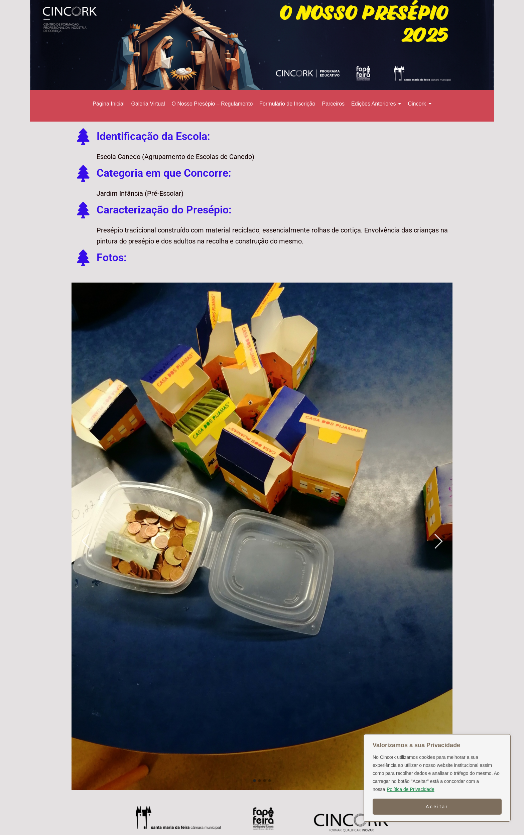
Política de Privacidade (410, 789)
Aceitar (437, 806)
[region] (437, 778)
